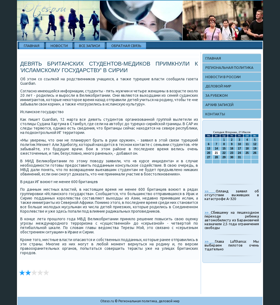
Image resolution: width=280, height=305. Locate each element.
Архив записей (219, 105)
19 (254, 148)
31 (239, 157)
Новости (59, 46)
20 (208, 152)
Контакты (215, 114)
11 (247, 144)
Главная (31, 46)
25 (247, 152)
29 (224, 157)
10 (239, 144)
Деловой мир (218, 86)
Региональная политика (229, 67)
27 (208, 157)
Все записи (89, 46)
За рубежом (216, 95)
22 (224, 152)
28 (216, 157)
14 (216, 148)
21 (216, 152)
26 (254, 152)
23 (231, 152)
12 (254, 144)
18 (247, 148)
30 (231, 157)
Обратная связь (126, 46)
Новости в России (223, 77)
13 (208, 148)
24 (239, 152)
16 (231, 148)
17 (239, 148)
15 (224, 148)
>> (210, 191)
